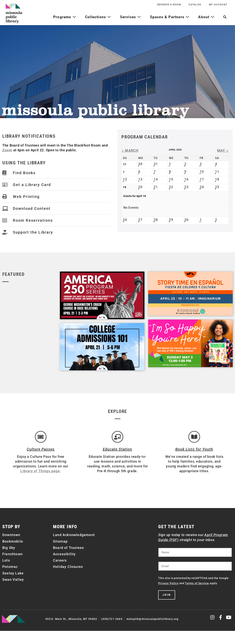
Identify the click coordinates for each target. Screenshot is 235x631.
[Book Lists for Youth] (194, 437)
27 (140, 220)
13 (140, 179)
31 (156, 164)
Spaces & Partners (169, 17)
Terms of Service (197, 583)
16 (186, 179)
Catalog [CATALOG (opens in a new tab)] (195, 4)
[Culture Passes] (41, 437)
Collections (98, 17)
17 (202, 179)
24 (202, 187)
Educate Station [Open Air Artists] (117, 449)
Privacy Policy (168, 583)
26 (125, 220)
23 (186, 187)
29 (171, 220)
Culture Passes (41, 449)
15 (171, 179)
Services (130, 17)
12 (125, 179)
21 (156, 187)
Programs (64, 17)
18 (217, 179)
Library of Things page (40, 471)
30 (140, 164)
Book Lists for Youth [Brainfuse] (194, 449)
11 (217, 172)
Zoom (7, 150)
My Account (218, 4)
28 (156, 220)
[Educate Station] (117, 437)
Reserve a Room (169, 4)
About (206, 17)
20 (140, 187)
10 (202, 172)
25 (217, 187)
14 (156, 179)
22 (171, 187)
